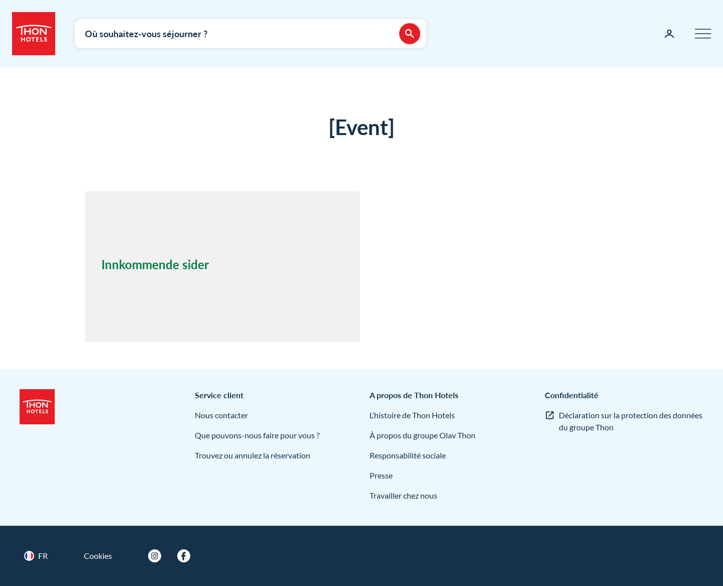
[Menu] (703, 34)
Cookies (98, 555)
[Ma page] (669, 34)
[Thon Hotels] (33, 33)
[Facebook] (183, 555)
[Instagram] (154, 555)
